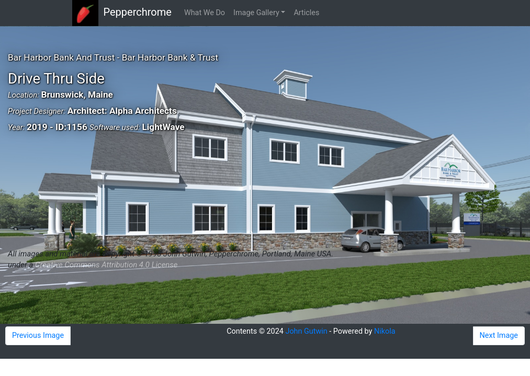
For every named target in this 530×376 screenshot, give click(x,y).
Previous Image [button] (38, 335)
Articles (306, 12)
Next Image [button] (499, 335)
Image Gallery (256, 12)
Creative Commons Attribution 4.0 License (106, 264)
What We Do (204, 12)
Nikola (385, 331)
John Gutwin (306, 331)
